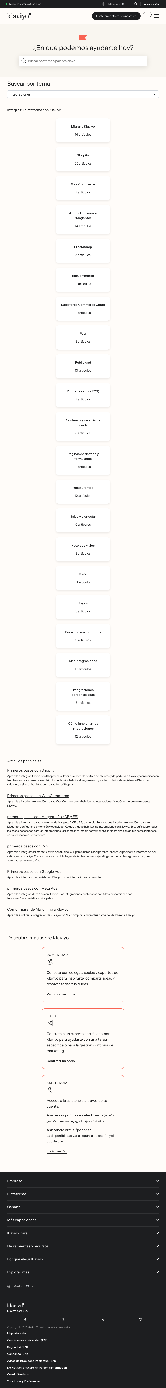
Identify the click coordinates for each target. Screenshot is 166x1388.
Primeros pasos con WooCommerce (38, 796)
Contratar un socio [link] (61, 1061)
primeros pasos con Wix (27, 846)
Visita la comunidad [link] (61, 994)
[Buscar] (135, 3)
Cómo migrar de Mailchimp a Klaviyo (38, 909)
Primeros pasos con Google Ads (34, 871)
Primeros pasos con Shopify (30, 770)
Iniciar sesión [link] (57, 1151)
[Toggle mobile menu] (156, 16)
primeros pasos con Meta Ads (32, 888)
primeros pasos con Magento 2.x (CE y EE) (42, 817)
